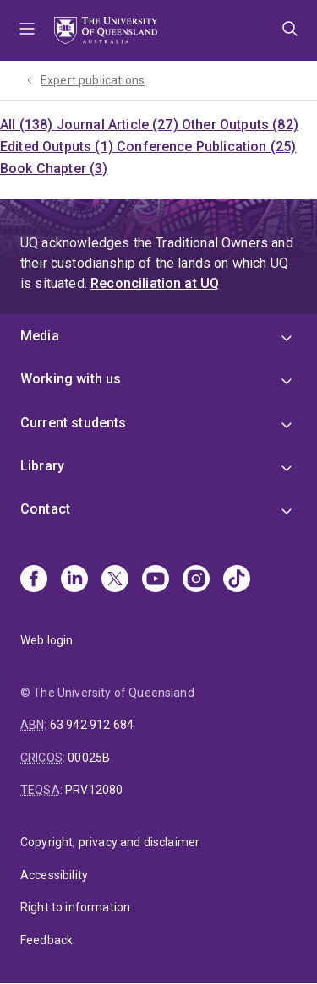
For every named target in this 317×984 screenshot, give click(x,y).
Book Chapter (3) (54, 168)
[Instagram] (196, 580)
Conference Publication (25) (206, 147)
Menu (27, 30)
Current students (73, 423)
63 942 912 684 (92, 724)
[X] (114, 580)
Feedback (46, 940)
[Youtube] (155, 580)
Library (42, 466)
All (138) (28, 125)
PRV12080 (94, 789)
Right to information (75, 907)
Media (39, 336)
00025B (89, 757)
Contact (45, 509)
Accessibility (54, 875)
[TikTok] (236, 580)
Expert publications (93, 80)
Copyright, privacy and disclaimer (109, 842)
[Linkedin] (74, 580)
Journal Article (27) (119, 125)
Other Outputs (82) (240, 125)
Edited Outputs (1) (58, 147)
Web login (46, 640)
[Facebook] (33, 580)
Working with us (70, 379)
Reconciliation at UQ (154, 283)
